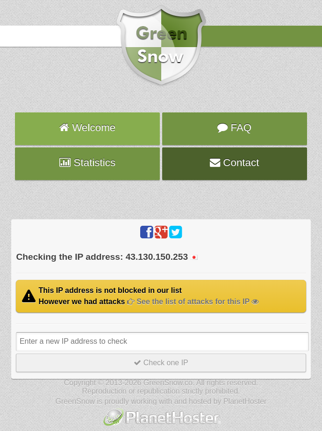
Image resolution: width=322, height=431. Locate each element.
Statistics (87, 162)
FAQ (234, 127)
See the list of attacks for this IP (193, 302)
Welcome (87, 127)
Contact (234, 162)
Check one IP (161, 363)
